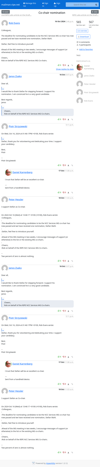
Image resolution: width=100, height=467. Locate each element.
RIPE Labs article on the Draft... (85, 15)
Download (83, 36)
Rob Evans (14, 23)
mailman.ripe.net (10, 4)
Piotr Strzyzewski (18, 126)
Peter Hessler (16, 199)
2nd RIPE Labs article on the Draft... (16, 15)
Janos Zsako (15, 76)
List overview (82, 31)
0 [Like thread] (59, 65)
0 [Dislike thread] (64, 65)
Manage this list (29, 4)
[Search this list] (80, 4)
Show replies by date (65, 69)
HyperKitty (50, 463)
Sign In (45, 4)
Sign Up (57, 4)
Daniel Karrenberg (22, 172)
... (3, 88)
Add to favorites (84, 49)
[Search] (96, 4)
